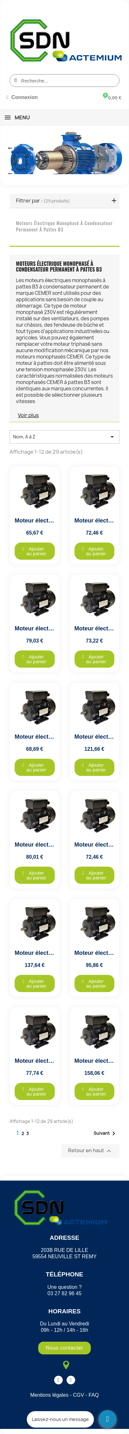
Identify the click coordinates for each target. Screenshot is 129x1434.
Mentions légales (49, 1395)
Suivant (106, 1133)
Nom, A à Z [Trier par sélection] (64, 437)
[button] (35, 551)
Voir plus (28, 415)
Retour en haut (90, 1151)
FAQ (94, 1395)
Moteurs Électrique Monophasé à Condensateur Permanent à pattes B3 (64, 226)
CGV (78, 1395)
